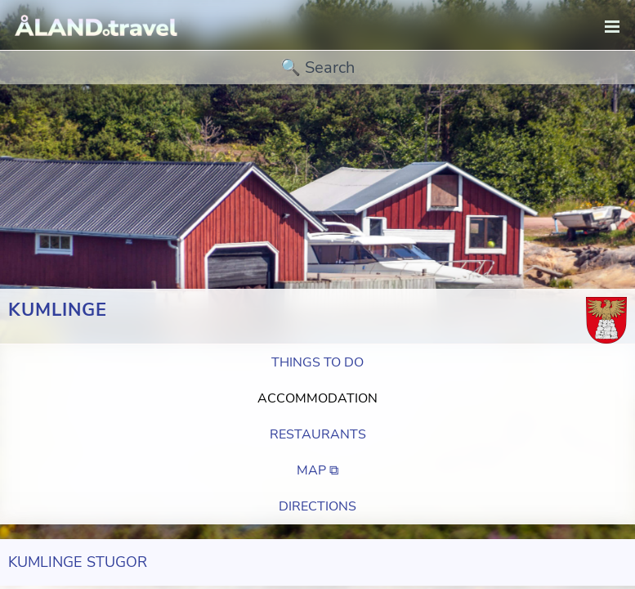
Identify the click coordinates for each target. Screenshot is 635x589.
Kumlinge (57, 310)
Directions (317, 506)
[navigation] (612, 27)
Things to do (317, 362)
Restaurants (318, 434)
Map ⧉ (317, 470)
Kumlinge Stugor (77, 562)
